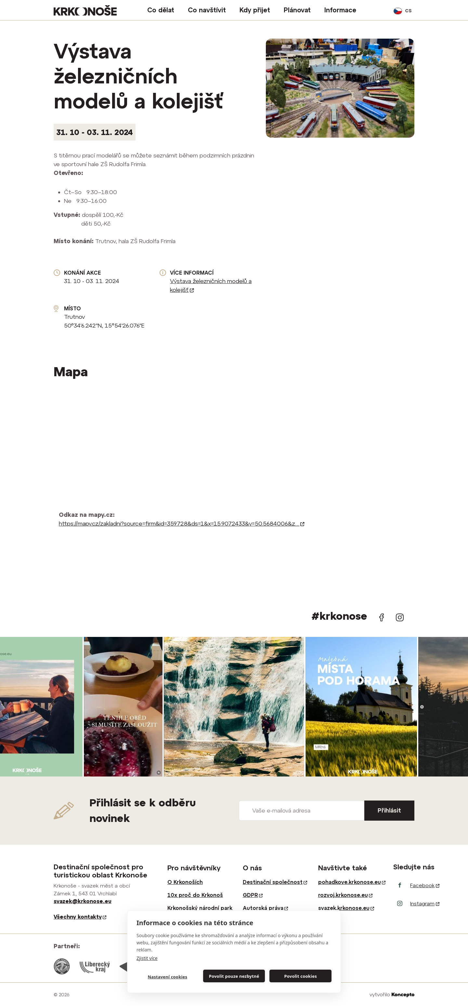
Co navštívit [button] (207, 10)
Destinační (275, 882)
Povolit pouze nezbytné (234, 976)
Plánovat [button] (297, 10)
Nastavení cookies (167, 977)
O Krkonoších (185, 882)
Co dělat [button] (160, 10)
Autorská (265, 908)
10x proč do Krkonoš (195, 895)
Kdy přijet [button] (255, 10)
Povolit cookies (300, 976)
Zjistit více (147, 958)
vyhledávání (384, 10)
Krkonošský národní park (199, 908)
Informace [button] (340, 10)
